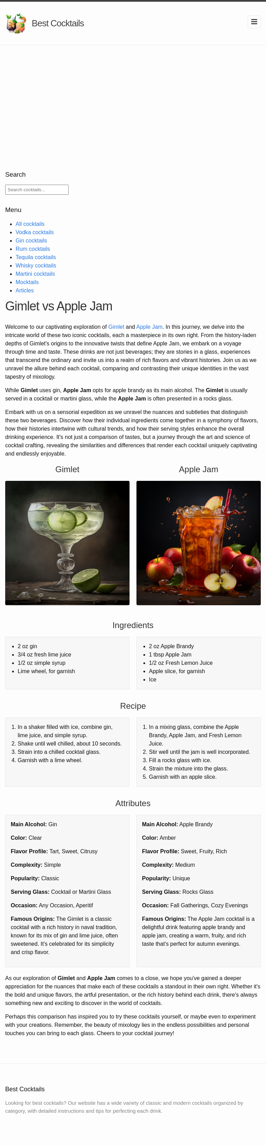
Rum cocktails (33, 249)
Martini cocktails (35, 274)
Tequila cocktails (36, 257)
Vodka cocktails (35, 232)
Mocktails (27, 282)
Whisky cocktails (36, 265)
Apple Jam (149, 327)
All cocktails (30, 224)
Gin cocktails (31, 241)
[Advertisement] (133, 97)
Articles (25, 290)
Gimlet (116, 327)
